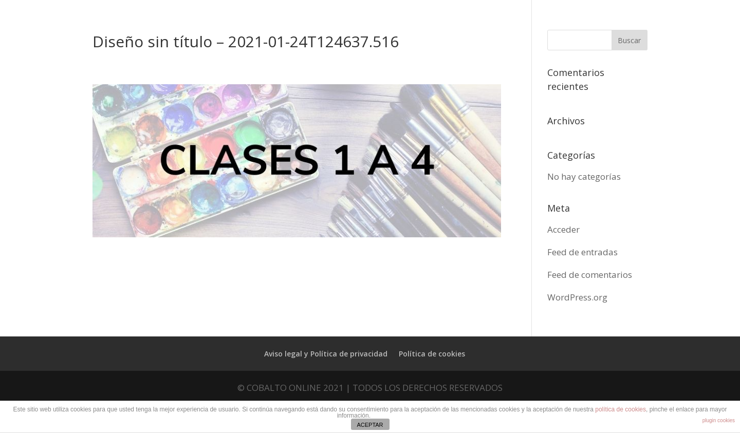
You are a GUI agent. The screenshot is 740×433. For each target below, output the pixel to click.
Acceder (563, 229)
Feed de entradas (582, 252)
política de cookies (620, 409)
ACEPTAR (370, 425)
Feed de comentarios (589, 274)
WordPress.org (577, 297)
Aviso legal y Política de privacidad (325, 354)
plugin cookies (718, 420)
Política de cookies (432, 354)
